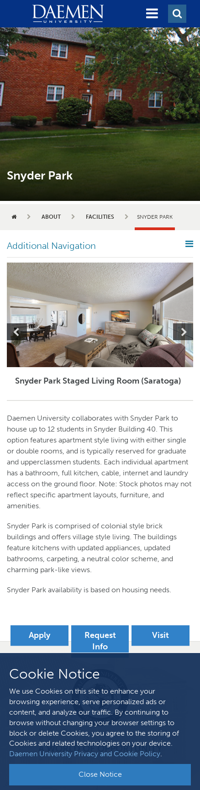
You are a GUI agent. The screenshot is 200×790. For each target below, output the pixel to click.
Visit (160, 635)
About (51, 217)
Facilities (100, 217)
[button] (152, 14)
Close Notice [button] (100, 774)
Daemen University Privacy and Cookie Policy (84, 753)
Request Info (100, 641)
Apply (39, 635)
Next (183, 331)
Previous (17, 331)
